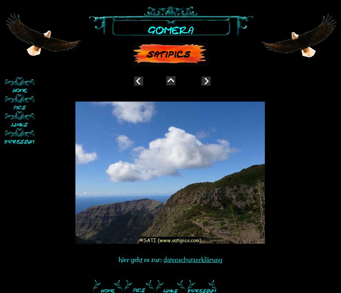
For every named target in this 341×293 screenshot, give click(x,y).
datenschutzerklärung (192, 259)
